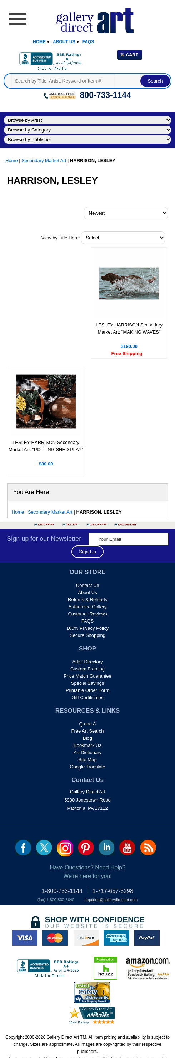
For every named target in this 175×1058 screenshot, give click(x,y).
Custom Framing (87, 669)
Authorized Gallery (88, 606)
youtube (127, 847)
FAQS (87, 621)
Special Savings (87, 683)
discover (86, 938)
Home (39, 41)
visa (25, 938)
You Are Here (31, 492)
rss (148, 847)
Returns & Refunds (87, 599)
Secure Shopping (87, 635)
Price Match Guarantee (87, 676)
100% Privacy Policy (87, 628)
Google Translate (87, 766)
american (116, 938)
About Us (64, 41)
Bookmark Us (87, 745)
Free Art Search (87, 731)
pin (86, 847)
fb (23, 847)
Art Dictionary (87, 752)
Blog (87, 738)
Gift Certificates (88, 697)
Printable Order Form (87, 690)
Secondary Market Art (43, 160)
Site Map (87, 759)
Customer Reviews (87, 614)
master (55, 938)
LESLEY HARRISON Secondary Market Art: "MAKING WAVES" (129, 328)
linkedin (107, 847)
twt (44, 847)
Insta (65, 848)
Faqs (88, 41)
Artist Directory (87, 661)
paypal (147, 938)
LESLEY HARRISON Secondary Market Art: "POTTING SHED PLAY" (46, 446)
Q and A (87, 724)
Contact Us (87, 585)
